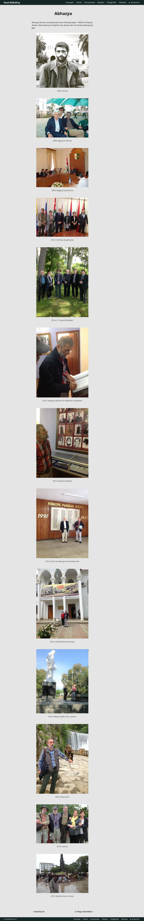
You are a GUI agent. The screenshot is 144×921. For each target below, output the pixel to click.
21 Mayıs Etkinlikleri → (85, 912)
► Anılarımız (134, 2)
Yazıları (79, 2)
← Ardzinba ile (38, 912)
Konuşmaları (89, 2)
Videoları (122, 2)
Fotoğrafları (112, 2)
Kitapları (100, 2)
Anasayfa (70, 2)
